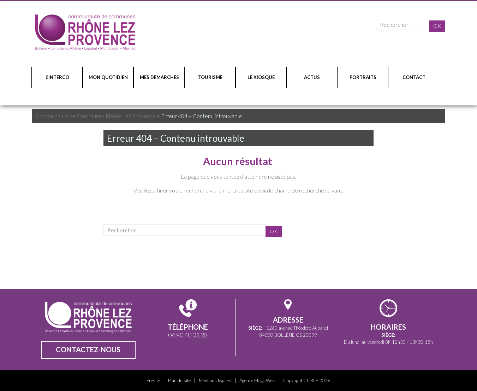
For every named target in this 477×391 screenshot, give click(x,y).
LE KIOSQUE (261, 77)
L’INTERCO (57, 77)
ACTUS (312, 77)
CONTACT (414, 77)
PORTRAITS (363, 77)
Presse (153, 380)
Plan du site (179, 380)
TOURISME (210, 77)
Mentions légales (215, 380)
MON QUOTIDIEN (108, 77)
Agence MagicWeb (257, 380)
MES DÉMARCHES (159, 77)
